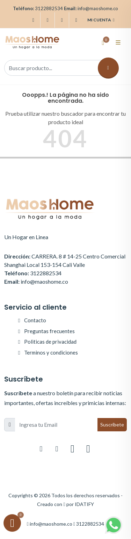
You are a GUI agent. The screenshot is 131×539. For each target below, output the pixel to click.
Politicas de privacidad (50, 341)
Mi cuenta (100, 19)
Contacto (35, 320)
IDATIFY (84, 504)
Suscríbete (112, 424)
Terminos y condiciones (51, 352)
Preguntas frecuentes (49, 331)
